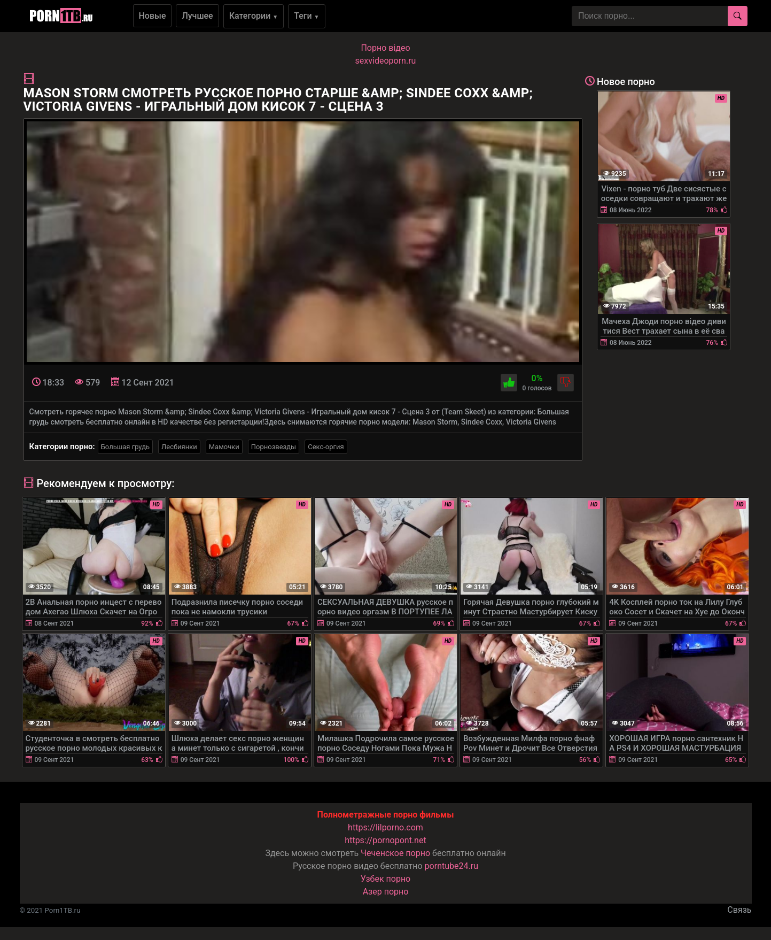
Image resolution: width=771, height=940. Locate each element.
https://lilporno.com (385, 827)
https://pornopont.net (385, 840)
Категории (253, 16)
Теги (306, 16)
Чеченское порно (395, 853)
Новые (152, 16)
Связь (739, 910)
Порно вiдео (385, 48)
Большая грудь (125, 447)
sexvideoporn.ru (385, 61)
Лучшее (197, 16)
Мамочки (224, 447)
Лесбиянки (179, 447)
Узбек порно (386, 879)
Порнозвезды (273, 447)
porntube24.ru (451, 866)
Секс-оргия (326, 447)
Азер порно (386, 892)
